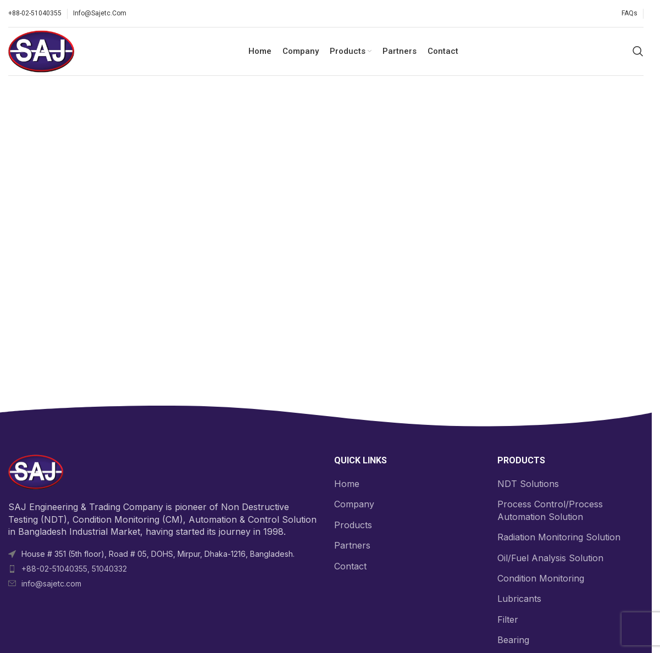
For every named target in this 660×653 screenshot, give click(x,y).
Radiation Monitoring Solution (558, 538)
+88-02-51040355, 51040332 (74, 569)
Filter (507, 620)
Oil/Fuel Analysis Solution (550, 559)
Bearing (513, 641)
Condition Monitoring (540, 579)
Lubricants (519, 600)
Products (353, 526)
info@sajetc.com (51, 584)
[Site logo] (42, 51)
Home (346, 484)
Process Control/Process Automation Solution (550, 511)
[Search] (638, 52)
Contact (350, 567)
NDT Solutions (528, 484)
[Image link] (35, 472)
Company (354, 505)
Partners (352, 546)
